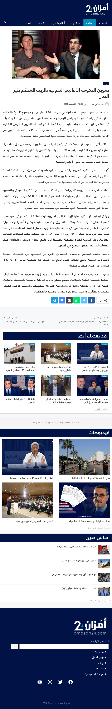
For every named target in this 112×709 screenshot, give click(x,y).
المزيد (28, 22)
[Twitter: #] (60, 682)
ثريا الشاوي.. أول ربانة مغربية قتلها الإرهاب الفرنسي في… (73, 574)
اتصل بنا (100, 668)
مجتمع (76, 22)
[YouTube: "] (40, 682)
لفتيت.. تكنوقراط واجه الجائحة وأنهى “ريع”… (78, 588)
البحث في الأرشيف (100, 641)
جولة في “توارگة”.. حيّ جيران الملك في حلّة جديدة (24, 321)
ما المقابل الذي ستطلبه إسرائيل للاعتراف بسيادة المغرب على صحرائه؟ (83, 322)
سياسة (89, 22)
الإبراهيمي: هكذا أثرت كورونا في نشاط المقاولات (76, 546)
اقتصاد (41, 22)
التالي (97, 408)
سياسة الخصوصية (94, 673)
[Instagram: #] (50, 682)
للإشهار (100, 662)
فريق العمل (98, 657)
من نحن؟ (99, 651)
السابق (105, 408)
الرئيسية (103, 22)
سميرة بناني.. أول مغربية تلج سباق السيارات (78, 560)
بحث (14, 646)
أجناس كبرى (59, 22)
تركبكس (54, 422)
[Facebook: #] (71, 682)
